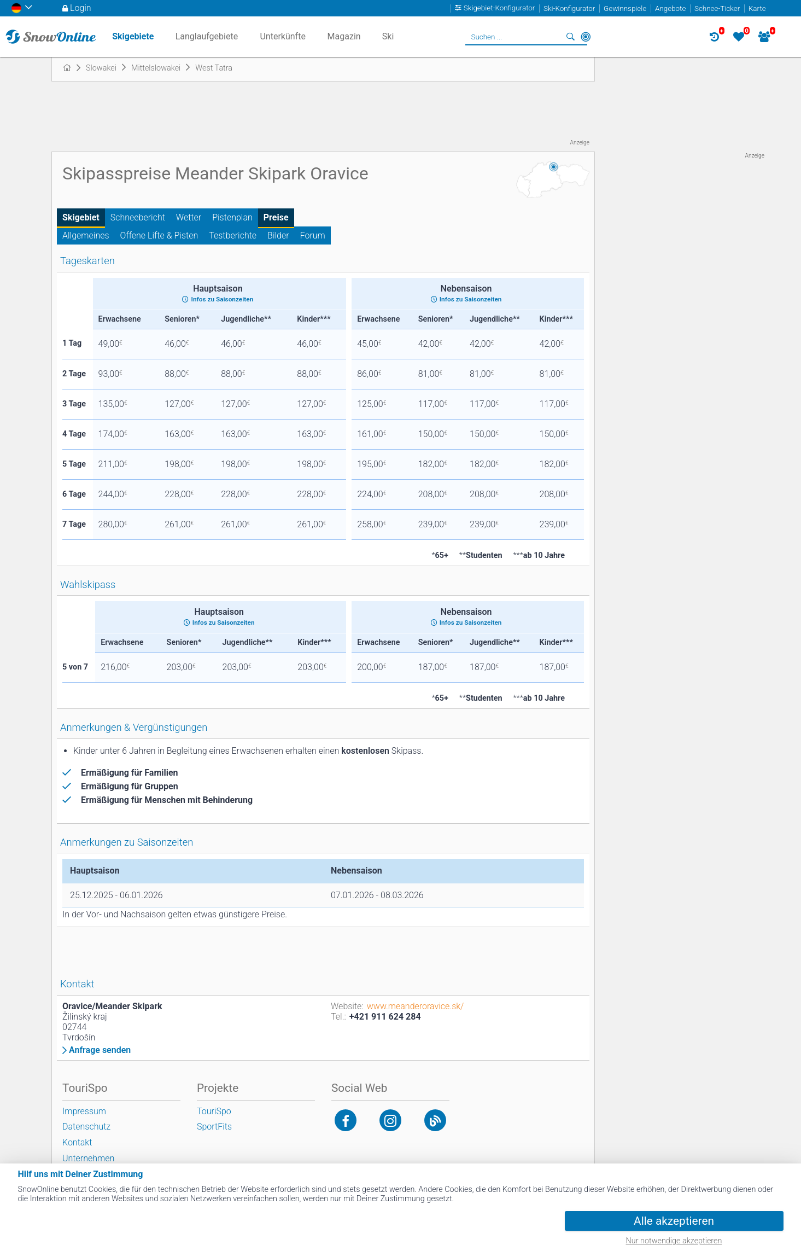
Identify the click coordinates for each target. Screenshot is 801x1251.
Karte (757, 8)
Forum (312, 235)
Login (80, 8)
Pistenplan (232, 217)
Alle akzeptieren (674, 1220)
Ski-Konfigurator (569, 8)
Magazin (344, 36)
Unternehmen (88, 1158)
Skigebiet (81, 217)
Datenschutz (86, 1126)
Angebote (670, 8)
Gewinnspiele (625, 8)
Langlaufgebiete (207, 36)
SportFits (214, 1126)
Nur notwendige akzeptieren (674, 1241)
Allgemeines (85, 235)
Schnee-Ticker (717, 8)
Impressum (84, 1111)
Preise (276, 217)
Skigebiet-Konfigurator (499, 8)
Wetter (188, 217)
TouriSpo (214, 1111)
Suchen (570, 37)
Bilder (278, 235)
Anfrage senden (100, 1050)
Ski (388, 36)
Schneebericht (137, 217)
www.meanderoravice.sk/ (415, 1006)
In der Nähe (585, 37)
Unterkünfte (282, 36)
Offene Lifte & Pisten (159, 235)
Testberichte (232, 235)
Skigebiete (133, 36)
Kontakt (77, 1142)
